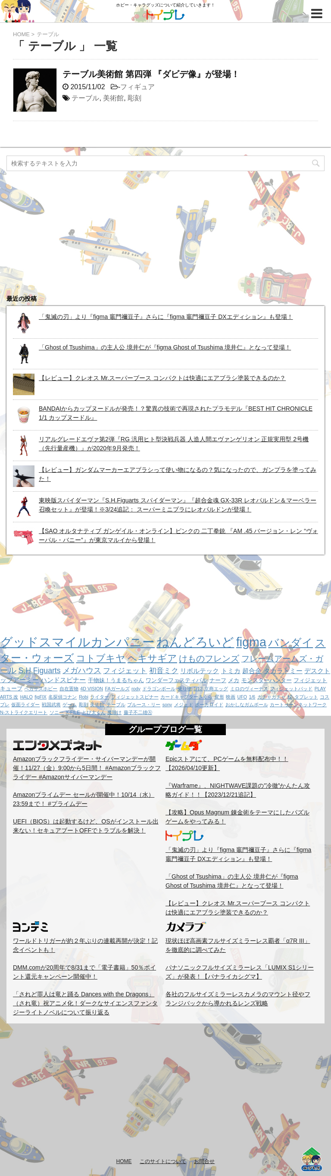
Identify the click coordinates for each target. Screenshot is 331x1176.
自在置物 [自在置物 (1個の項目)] (68, 688)
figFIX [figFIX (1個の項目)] (40, 696)
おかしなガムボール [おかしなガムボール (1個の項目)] (246, 704)
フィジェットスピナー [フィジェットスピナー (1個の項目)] (135, 696)
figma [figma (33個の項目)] (251, 642)
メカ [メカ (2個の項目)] (233, 680)
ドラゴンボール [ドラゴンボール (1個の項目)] (158, 688)
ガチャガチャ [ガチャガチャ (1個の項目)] (271, 696)
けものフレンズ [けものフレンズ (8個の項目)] (209, 658)
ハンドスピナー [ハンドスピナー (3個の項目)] (63, 679)
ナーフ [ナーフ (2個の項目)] (217, 680)
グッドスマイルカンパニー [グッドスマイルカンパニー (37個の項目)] (77, 642)
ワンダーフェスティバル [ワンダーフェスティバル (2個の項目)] (176, 680)
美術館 (113, 98)
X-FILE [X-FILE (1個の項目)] (73, 712)
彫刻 (134, 98)
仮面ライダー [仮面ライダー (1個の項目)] (25, 704)
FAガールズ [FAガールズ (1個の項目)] (117, 688)
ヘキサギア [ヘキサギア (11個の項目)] (152, 658)
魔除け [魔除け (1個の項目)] (114, 712)
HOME (124, 1161)
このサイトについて (163, 1161)
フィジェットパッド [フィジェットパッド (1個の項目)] (291, 688)
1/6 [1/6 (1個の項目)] (252, 696)
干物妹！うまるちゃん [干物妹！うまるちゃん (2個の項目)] (116, 680)
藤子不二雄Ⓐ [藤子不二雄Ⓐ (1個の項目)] (138, 712)
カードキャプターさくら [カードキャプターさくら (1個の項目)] (186, 696)
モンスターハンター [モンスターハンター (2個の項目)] (266, 680)
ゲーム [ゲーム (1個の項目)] (69, 704)
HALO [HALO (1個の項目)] (26, 696)
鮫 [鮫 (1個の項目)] (289, 696)
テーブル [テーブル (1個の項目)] (115, 704)
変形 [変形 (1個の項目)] (219, 696)
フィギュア (137, 86)
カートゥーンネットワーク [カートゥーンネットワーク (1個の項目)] (298, 704)
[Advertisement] (165, 1090)
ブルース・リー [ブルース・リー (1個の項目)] (143, 704)
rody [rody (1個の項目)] (136, 688)
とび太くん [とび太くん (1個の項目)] (94, 712)
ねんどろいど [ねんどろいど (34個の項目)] (195, 642)
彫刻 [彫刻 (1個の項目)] (83, 704)
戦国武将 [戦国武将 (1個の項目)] (51, 704)
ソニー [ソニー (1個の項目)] (57, 712)
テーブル (85, 98)
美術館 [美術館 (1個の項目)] (97, 704)
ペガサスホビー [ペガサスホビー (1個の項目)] (40, 688)
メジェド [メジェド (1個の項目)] (183, 704)
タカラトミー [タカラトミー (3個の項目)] (283, 670)
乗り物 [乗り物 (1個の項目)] (185, 688)
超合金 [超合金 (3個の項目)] (252, 670)
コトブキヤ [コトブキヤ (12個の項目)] (100, 658)
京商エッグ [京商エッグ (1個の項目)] (216, 688)
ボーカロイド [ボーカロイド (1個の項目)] (209, 704)
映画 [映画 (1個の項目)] (230, 696)
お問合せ (204, 1161)
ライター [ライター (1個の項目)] (99, 696)
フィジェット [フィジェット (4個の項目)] (125, 670)
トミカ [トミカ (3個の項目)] (230, 670)
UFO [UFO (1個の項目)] (242, 696)
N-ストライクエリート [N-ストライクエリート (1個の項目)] (23, 712)
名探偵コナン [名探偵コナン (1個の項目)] (62, 696)
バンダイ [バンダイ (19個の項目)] (290, 642)
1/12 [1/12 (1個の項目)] (198, 688)
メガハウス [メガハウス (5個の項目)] (81, 670)
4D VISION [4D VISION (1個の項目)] (91, 688)
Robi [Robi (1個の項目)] (83, 696)
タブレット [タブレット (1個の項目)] (306, 696)
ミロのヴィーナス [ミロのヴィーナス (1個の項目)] (249, 688)
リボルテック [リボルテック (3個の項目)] (199, 670)
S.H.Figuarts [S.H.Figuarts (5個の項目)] (39, 670)
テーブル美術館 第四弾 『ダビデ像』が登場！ (151, 74)
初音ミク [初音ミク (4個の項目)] (163, 670)
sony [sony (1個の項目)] (167, 704)
